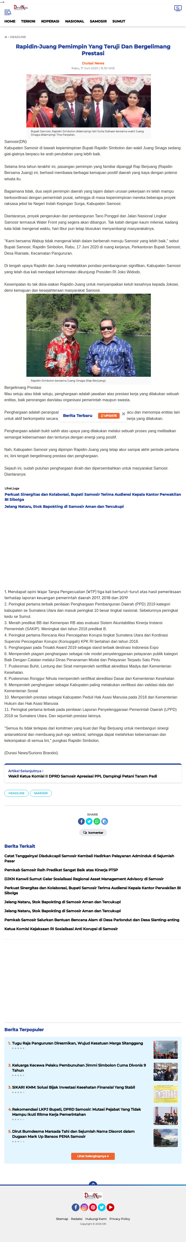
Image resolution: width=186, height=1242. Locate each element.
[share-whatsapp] (96, 821)
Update (109, 415)
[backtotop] (93, 1185)
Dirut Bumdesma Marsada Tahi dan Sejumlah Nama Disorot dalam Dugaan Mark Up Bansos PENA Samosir (73, 1134)
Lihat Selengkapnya (93, 1156)
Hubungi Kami (96, 1219)
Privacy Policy (119, 1219)
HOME (9, 21)
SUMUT (118, 21)
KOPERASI (50, 21)
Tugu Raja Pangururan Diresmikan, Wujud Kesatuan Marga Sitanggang (77, 1043)
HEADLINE (16, 793)
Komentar (93, 832)
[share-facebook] (81, 821)
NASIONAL (74, 21)
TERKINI (28, 21)
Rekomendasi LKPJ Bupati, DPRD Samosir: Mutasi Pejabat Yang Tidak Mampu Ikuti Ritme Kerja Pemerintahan (76, 1112)
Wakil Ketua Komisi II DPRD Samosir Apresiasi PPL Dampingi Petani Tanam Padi (82, 776)
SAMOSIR (98, 21)
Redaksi (76, 1219)
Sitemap (62, 1219)
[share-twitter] (89, 821)
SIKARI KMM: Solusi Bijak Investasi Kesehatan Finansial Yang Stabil (73, 1087)
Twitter (104, 1209)
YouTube (114, 1209)
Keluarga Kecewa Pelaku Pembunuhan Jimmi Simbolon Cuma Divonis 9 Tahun (79, 1068)
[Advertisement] (93, 548)
